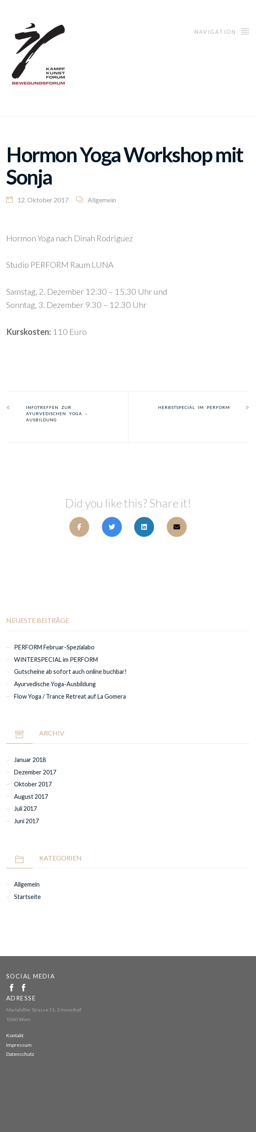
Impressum (19, 1045)
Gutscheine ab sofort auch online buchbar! (70, 671)
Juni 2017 (26, 820)
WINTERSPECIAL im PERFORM (56, 659)
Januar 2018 (30, 759)
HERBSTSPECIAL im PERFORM (194, 407)
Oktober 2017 (33, 784)
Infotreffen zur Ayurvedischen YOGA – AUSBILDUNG (57, 413)
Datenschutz (20, 1054)
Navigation (222, 30)
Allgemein (102, 200)
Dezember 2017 (35, 772)
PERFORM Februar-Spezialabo (54, 647)
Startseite (27, 896)
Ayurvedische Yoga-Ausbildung (55, 683)
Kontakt (15, 1035)
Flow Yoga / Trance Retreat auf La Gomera (70, 696)
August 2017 (31, 796)
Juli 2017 (25, 808)
